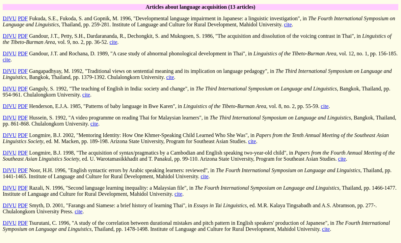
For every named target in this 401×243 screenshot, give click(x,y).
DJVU (10, 18)
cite (288, 24)
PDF (23, 18)
